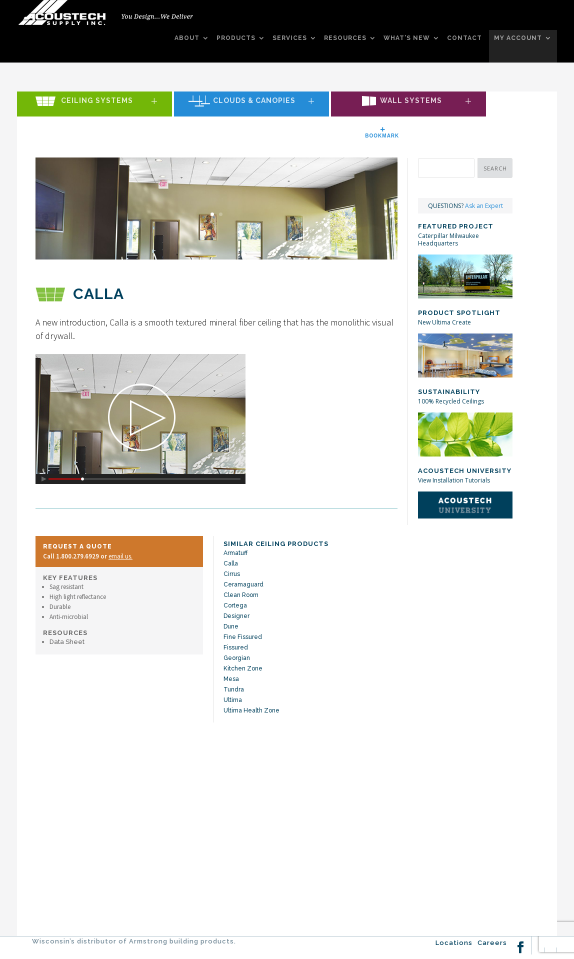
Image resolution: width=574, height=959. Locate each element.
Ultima (233, 700)
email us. (120, 556)
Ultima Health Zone (252, 710)
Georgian (237, 658)
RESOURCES (345, 38)
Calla (231, 563)
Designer (237, 616)
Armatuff (236, 553)
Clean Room (241, 595)
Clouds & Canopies (254, 101)
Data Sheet (67, 642)
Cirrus (232, 574)
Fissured (236, 647)
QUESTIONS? (465, 206)
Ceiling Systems (97, 101)
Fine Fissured (243, 637)
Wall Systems (411, 101)
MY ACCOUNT (518, 38)
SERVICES (289, 38)
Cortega (235, 605)
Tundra (234, 689)
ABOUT (187, 38)
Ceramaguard (244, 584)
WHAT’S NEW (407, 38)
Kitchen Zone (243, 668)
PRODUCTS (236, 38)
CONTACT (464, 38)
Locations (454, 942)
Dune (231, 626)
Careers (492, 942)
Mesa (231, 679)
